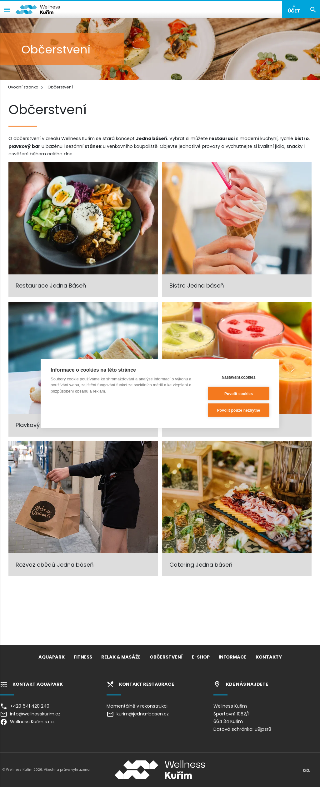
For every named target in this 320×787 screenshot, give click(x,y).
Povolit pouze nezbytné (238, 410)
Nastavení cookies (238, 377)
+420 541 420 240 (24, 706)
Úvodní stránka (23, 87)
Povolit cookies (238, 393)
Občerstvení (60, 87)
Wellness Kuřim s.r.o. (27, 722)
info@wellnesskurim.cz (30, 714)
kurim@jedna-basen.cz (138, 714)
